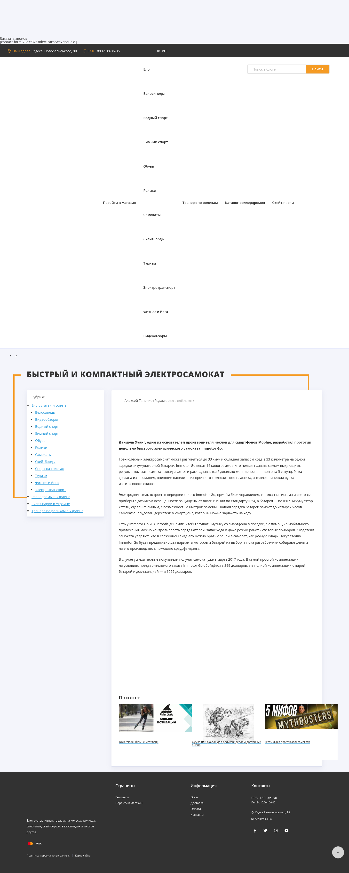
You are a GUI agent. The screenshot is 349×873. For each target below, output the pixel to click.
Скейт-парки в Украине (51, 503)
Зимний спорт (155, 142)
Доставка (197, 803)
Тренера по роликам (200, 202)
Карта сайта (82, 855)
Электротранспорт (159, 287)
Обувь (148, 166)
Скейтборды (154, 239)
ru (164, 51)
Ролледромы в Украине (51, 496)
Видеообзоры (155, 336)
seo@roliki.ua (263, 819)
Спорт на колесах (49, 468)
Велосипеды (154, 93)
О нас (194, 797)
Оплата (196, 809)
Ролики (149, 190)
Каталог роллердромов (245, 202)
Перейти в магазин (119, 202)
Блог (147, 69)
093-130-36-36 (108, 51)
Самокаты (152, 214)
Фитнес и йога (155, 311)
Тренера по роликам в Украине (57, 511)
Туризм (149, 263)
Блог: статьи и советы (49, 405)
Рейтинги (122, 797)
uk (158, 51)
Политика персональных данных (48, 855)
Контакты (197, 815)
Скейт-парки (283, 202)
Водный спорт (155, 117)
